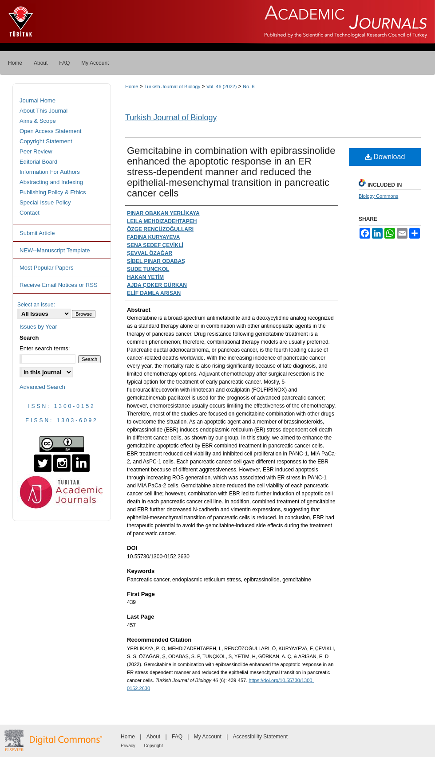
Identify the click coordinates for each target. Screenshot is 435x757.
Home (131, 86)
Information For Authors (50, 172)
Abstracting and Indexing (51, 182)
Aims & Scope (38, 121)
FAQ (177, 736)
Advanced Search (42, 387)
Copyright (153, 745)
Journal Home (37, 100)
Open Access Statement (50, 131)
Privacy (128, 745)
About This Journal (43, 110)
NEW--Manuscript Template (55, 250)
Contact (30, 212)
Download (385, 157)
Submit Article (37, 233)
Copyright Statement (46, 141)
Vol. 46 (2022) (221, 86)
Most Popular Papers (46, 267)
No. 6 (248, 86)
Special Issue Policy (45, 202)
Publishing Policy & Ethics (53, 192)
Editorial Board (38, 161)
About (153, 736)
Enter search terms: (45, 348)
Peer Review (36, 151)
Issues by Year (38, 326)
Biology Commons (378, 196)
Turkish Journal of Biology (172, 86)
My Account (207, 736)
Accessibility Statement (260, 736)
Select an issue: (36, 305)
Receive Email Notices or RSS (59, 285)
